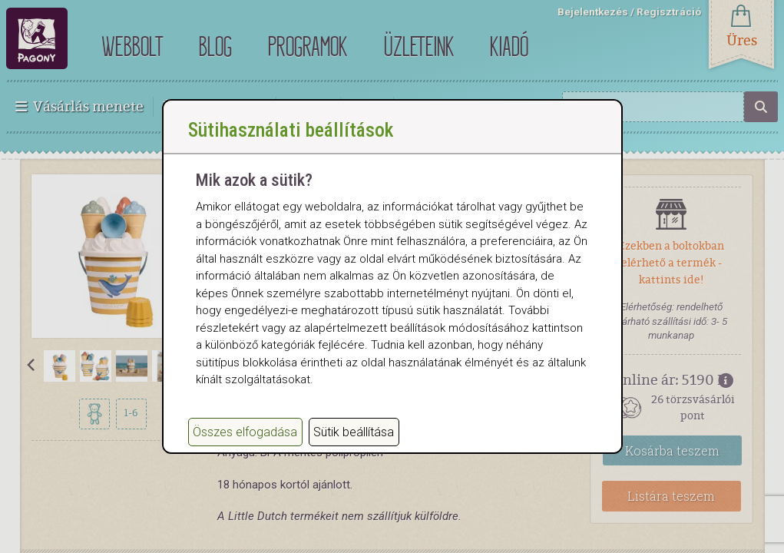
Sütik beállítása (353, 447)
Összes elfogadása (245, 447)
